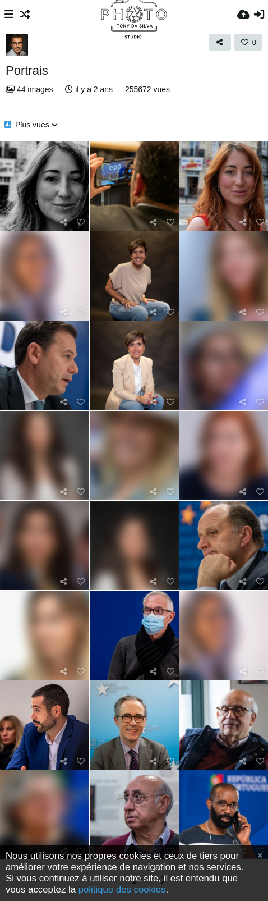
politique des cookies (122, 889)
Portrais (27, 70)
